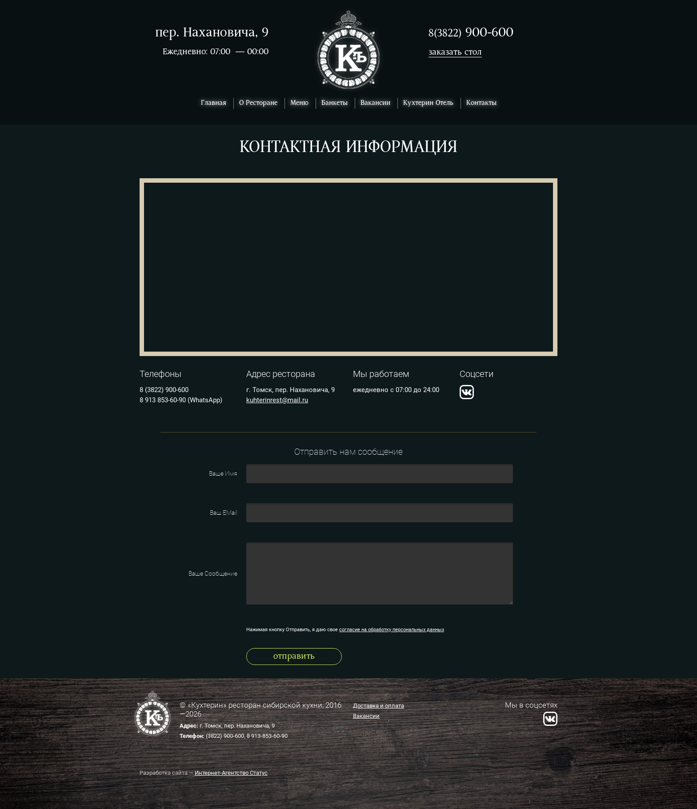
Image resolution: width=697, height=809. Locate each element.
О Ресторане (258, 103)
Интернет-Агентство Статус (231, 772)
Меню (299, 103)
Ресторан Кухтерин (349, 50)
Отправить (294, 656)
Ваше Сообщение (212, 573)
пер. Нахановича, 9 (211, 33)
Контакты (481, 103)
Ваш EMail (223, 512)
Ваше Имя (223, 473)
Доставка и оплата (378, 705)
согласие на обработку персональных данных (391, 630)
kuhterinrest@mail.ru (277, 400)
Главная (213, 103)
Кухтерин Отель (428, 103)
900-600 (471, 33)
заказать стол (455, 52)
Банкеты (334, 103)
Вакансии (375, 103)
